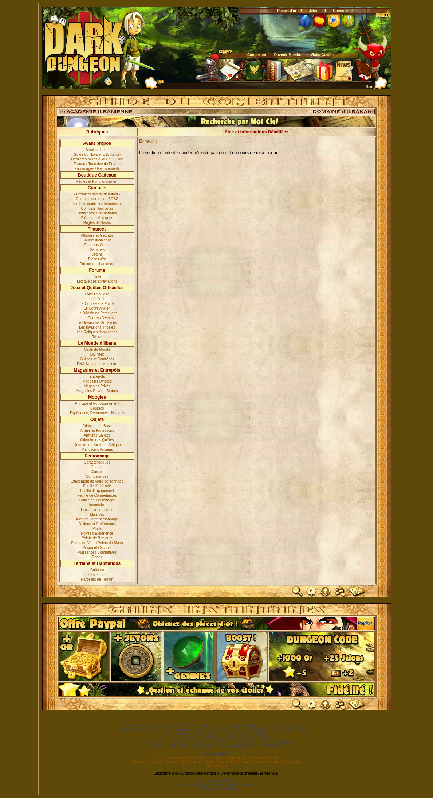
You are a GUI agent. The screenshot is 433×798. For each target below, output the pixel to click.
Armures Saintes (97, 435)
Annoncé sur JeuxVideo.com (258, 762)
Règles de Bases (97, 223)
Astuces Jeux (195, 758)
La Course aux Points (97, 304)
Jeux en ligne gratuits (228, 758)
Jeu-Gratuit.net (252, 758)
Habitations (97, 575)
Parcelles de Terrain (97, 579)
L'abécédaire (97, 299)
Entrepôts (97, 377)
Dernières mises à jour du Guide (97, 159)
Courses (97, 408)
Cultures (97, 570)
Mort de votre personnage (97, 519)
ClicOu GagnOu (290, 762)
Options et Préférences (96, 524)
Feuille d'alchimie (97, 486)
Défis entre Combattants (97, 213)
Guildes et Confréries (97, 359)
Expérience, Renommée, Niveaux (97, 413)
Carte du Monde (97, 350)
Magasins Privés (97, 386)
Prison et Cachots (97, 548)
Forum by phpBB (227, 762)
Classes (97, 472)
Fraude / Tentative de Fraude (97, 164)
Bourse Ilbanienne (97, 240)
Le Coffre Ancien (97, 308)
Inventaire (97, 505)
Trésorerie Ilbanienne (97, 264)
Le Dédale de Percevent (97, 313)
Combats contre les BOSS (97, 199)
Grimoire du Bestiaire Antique (97, 445)
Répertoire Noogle (202, 762)
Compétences (97, 476)
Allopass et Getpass (97, 235)
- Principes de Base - (97, 426)
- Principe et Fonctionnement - (97, 404)
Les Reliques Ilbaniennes (97, 332)
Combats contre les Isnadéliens (97, 204)
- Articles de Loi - (96, 150)
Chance (97, 467)
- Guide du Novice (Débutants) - (97, 154)
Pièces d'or (97, 259)
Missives (97, 514)
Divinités (97, 354)
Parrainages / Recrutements (97, 169)
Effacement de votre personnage (97, 481)
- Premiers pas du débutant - (97, 194)
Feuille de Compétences (97, 495)
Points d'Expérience (97, 533)
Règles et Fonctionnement (97, 181)
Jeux (209, 758)
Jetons (97, 254)
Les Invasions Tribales (97, 327)
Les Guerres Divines (97, 318)
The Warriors (140, 762)
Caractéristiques (97, 462)
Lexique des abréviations (97, 281)
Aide (97, 277)
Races (97, 557)
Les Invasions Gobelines (97, 323)
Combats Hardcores (97, 208)
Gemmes (97, 250)
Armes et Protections (97, 431)
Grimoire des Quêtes (97, 440)
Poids (97, 529)
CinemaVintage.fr (216, 766)
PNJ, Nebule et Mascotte (97, 364)
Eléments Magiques (97, 218)
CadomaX (270, 758)
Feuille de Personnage (97, 500)
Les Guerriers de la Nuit (170, 758)
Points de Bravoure (97, 538)
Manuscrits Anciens (97, 450)
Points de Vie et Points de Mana (97, 543)
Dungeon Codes (97, 245)
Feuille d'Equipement (97, 491)
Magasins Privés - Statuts (97, 391)
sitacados (157, 762)
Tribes (97, 337)
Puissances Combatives (97, 552)
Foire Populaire (97, 294)
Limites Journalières (97, 510)
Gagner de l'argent (177, 762)
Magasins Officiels (97, 381)
